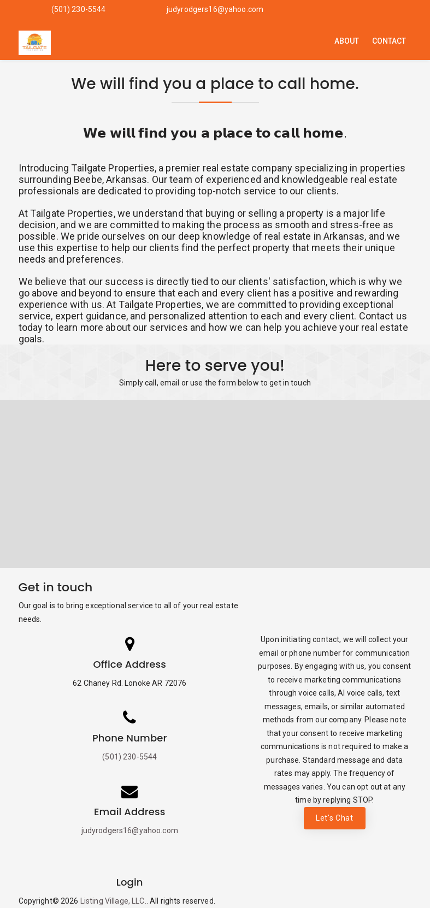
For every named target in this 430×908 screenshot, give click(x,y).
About (347, 41)
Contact (389, 41)
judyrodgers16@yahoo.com (215, 9)
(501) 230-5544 (78, 9)
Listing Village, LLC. (113, 901)
